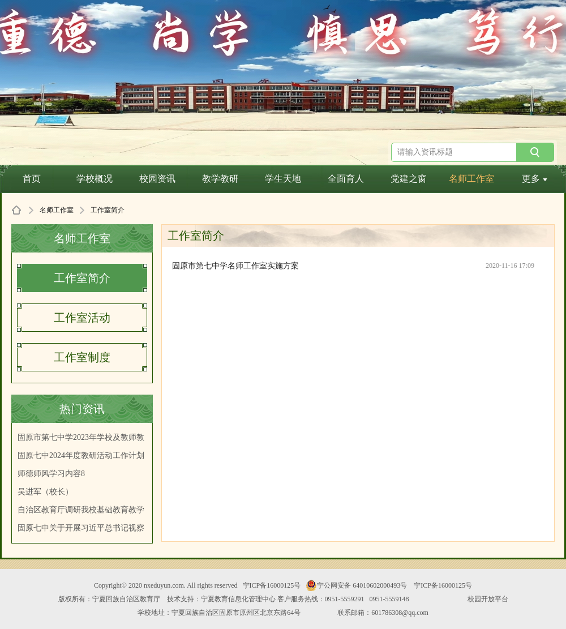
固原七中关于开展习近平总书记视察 (81, 528)
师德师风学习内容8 (51, 473)
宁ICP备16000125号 (272, 585)
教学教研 (220, 178)
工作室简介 (82, 278)
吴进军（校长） (45, 491)
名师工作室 (471, 178)
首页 (32, 178)
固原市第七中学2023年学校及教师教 (81, 437)
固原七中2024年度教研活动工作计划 (81, 455)
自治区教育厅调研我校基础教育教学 (81, 510)
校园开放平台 (488, 599)
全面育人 (346, 178)
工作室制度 (82, 357)
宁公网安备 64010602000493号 (356, 585)
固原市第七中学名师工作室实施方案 (235, 266)
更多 (534, 178)
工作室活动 (82, 317)
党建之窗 (409, 178)
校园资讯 (157, 178)
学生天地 (283, 178)
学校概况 (94, 178)
